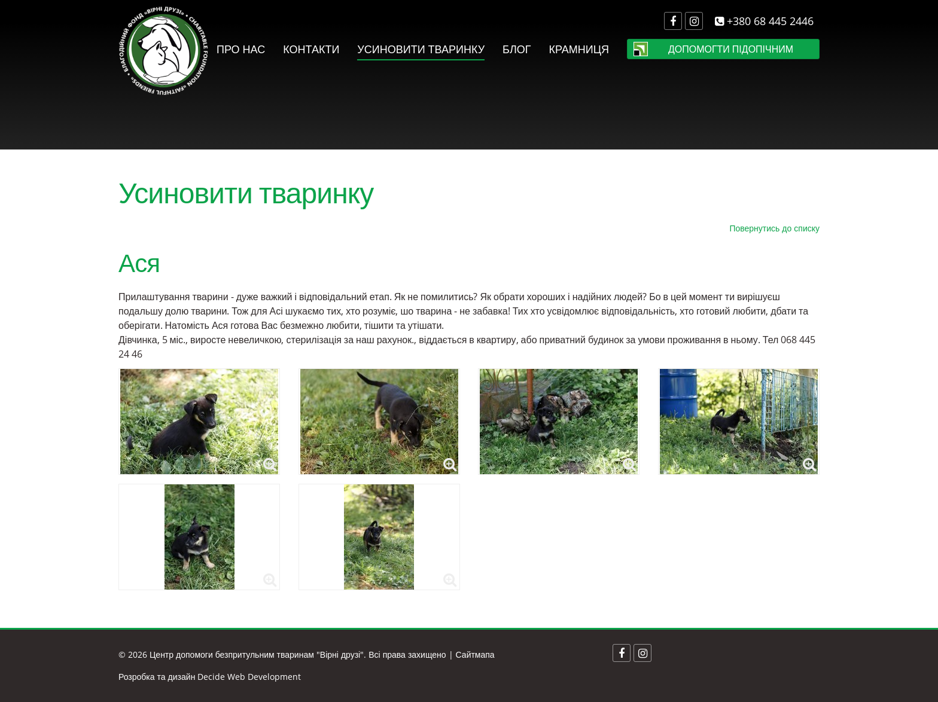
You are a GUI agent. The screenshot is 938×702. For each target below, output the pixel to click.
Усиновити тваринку (421, 49)
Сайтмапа (475, 654)
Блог (516, 49)
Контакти (311, 49)
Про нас (241, 49)
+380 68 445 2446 (764, 21)
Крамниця (579, 49)
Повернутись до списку (774, 228)
